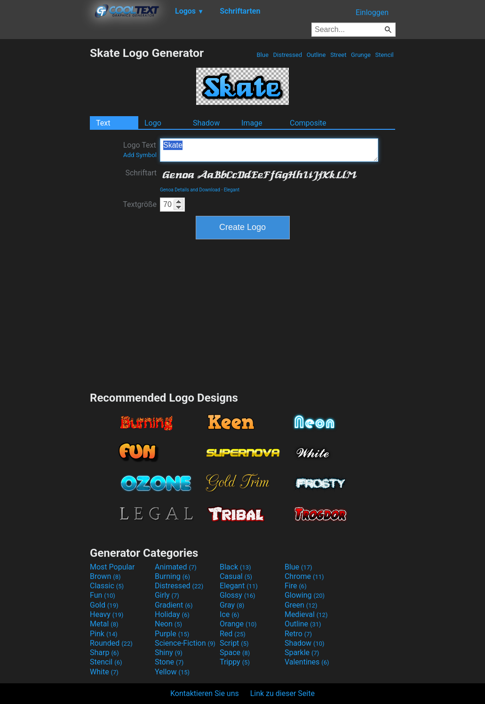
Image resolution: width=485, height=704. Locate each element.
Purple (172, 633)
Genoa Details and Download (190, 189)
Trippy (235, 661)
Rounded (111, 643)
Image (251, 123)
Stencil (384, 54)
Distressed (287, 54)
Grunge (361, 54)
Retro (298, 633)
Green (301, 605)
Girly (167, 595)
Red (233, 633)
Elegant (231, 189)
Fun (102, 595)
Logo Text (140, 149)
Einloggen (372, 12)
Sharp (104, 652)
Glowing (305, 595)
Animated (176, 566)
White (104, 671)
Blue (262, 54)
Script (234, 643)
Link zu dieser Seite (282, 693)
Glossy (237, 595)
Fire (296, 585)
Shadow (206, 123)
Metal (104, 623)
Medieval (306, 614)
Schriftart (141, 172)
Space (235, 652)
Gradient (173, 605)
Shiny (169, 652)
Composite (308, 123)
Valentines (307, 661)
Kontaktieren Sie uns (204, 693)
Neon (168, 623)
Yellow (172, 671)
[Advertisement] (44, 187)
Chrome (304, 576)
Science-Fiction (185, 643)
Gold (104, 605)
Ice (229, 614)
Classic (107, 585)
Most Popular (112, 566)
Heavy (106, 614)
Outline (316, 54)
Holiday (172, 614)
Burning (172, 576)
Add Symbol (140, 154)
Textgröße (140, 204)
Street (338, 54)
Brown (105, 576)
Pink (104, 633)
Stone (169, 661)
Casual (236, 576)
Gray (232, 605)
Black (235, 566)
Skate (269, 150)
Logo (152, 123)
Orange (238, 623)
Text (103, 123)
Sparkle (302, 652)
